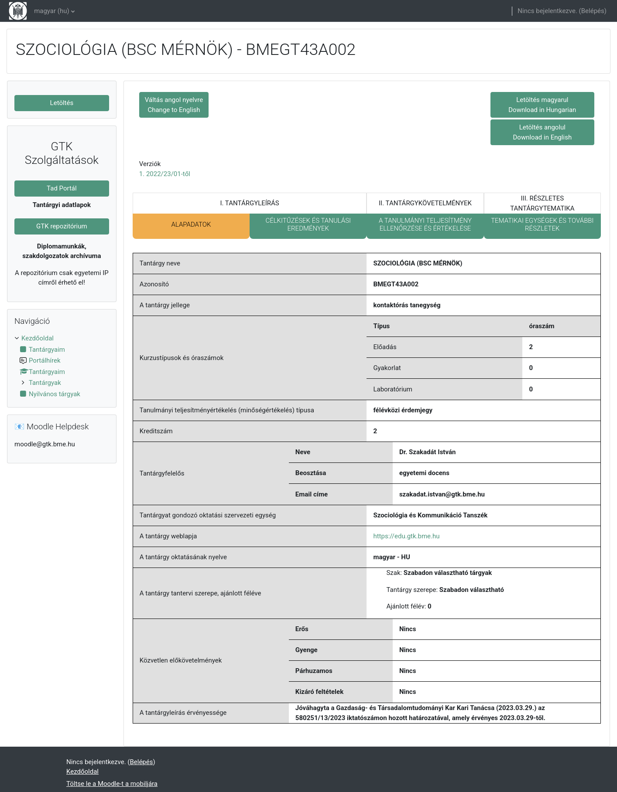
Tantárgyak (45, 383)
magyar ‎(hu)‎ (51, 11)
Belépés (592, 11)
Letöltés (62, 103)
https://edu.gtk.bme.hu (406, 536)
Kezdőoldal (37, 338)
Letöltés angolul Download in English (542, 132)
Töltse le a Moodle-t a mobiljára (112, 784)
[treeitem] (61, 366)
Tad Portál (62, 188)
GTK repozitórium (61, 226)
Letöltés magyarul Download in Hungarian (542, 105)
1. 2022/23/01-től (164, 174)
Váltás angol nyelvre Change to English (174, 105)
